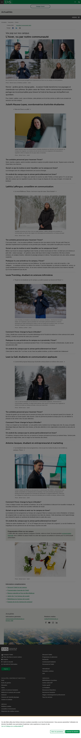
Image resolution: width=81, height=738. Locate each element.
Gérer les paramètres (57, 731)
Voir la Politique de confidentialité (11, 726)
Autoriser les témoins (72, 731)
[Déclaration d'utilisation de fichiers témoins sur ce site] (40, 727)
